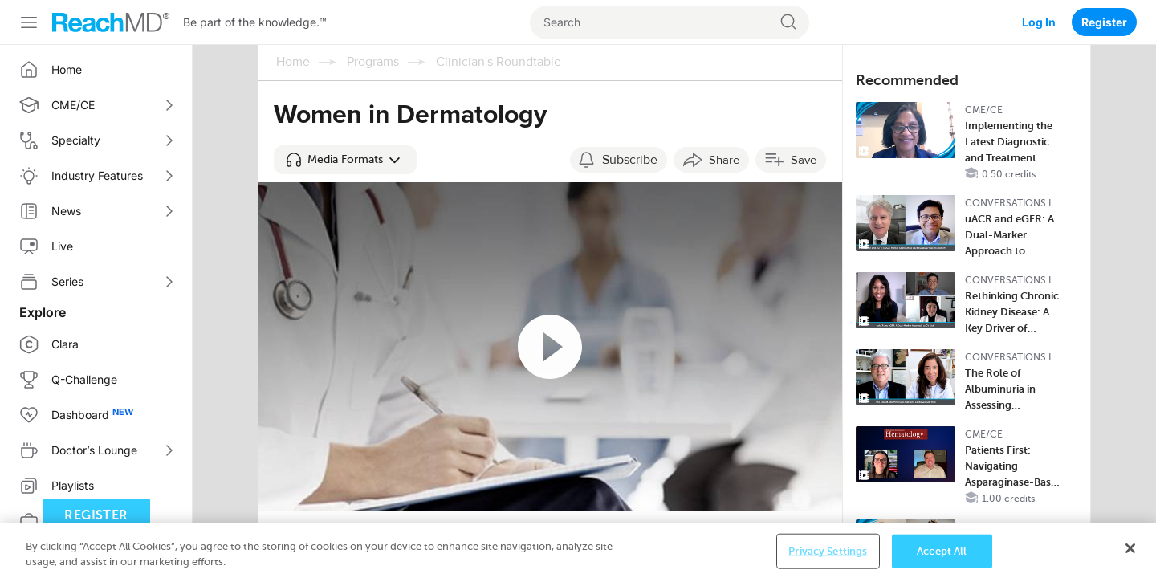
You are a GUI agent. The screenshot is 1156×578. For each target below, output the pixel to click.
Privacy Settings (827, 554)
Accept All (942, 554)
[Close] (1130, 551)
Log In (1039, 22)
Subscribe (629, 160)
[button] (345, 159)
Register (1104, 22)
